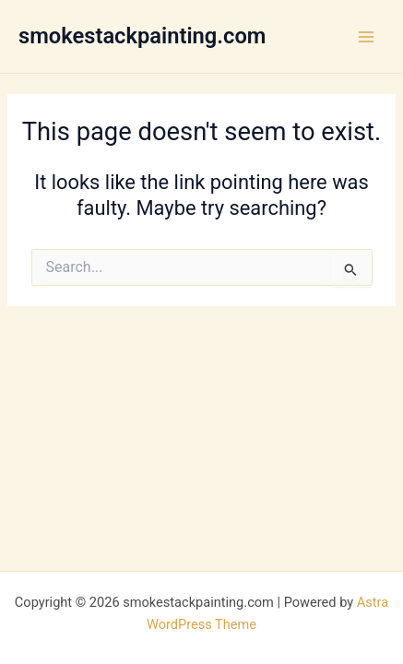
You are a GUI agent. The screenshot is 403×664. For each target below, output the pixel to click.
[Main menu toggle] (366, 36)
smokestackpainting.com (142, 36)
